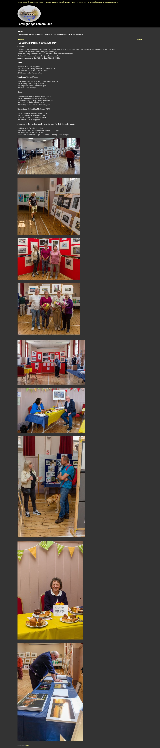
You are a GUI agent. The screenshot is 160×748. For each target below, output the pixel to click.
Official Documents (110, 2)
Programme (33, 2)
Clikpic (27, 745)
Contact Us (81, 2)
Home (20, 2)
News (61, 2)
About (25, 2)
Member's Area (69, 2)
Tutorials (91, 2)
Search (99, 2)
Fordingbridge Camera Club (35, 24)
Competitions (45, 2)
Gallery (55, 2)
